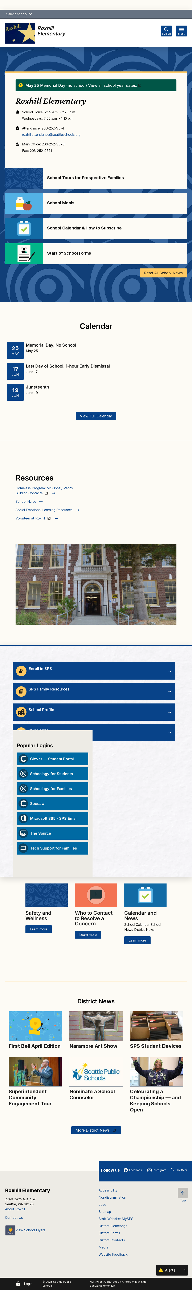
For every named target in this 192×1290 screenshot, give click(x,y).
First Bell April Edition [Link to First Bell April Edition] (34, 1046)
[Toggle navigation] (181, 31)
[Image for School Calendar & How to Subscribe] (24, 228)
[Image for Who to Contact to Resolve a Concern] (96, 895)
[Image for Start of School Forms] (24, 253)
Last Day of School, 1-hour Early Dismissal (68, 366)
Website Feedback (113, 1254)
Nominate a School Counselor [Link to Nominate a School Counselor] (92, 1094)
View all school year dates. (112, 85)
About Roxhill (15, 1209)
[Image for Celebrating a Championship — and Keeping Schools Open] (156, 1072)
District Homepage (113, 1226)
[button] (30, 14)
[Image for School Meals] (24, 203)
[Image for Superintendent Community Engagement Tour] (35, 1072)
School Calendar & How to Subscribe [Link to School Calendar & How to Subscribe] (84, 228)
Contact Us (14, 1217)
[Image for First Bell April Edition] (35, 1026)
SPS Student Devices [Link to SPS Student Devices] (156, 1046)
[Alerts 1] (172, 1270)
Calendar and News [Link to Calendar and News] (140, 915)
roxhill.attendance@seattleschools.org (51, 134)
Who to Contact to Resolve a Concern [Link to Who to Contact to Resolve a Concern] (93, 918)
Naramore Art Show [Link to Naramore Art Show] (93, 1046)
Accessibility (108, 1190)
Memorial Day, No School (51, 345)
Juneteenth (37, 387)
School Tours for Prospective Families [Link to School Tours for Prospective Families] (85, 177)
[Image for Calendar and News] (145, 895)
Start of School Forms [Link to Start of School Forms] (69, 253)
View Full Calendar (96, 416)
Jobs (102, 1204)
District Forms (109, 1233)
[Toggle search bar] (166, 31)
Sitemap (105, 1212)
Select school (19, 14)
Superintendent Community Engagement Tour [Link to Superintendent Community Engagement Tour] (30, 1097)
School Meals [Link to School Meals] (60, 202)
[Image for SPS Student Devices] (156, 1026)
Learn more (38, 929)
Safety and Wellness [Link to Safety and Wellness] (38, 915)
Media (103, 1247)
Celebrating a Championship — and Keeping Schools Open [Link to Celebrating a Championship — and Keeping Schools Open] (155, 1100)
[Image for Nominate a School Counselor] (96, 1072)
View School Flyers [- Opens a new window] (25, 1230)
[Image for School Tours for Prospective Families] (24, 178)
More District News (93, 1130)
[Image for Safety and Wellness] (46, 895)
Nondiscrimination (112, 1197)
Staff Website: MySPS (116, 1219)
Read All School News (163, 273)
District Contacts (112, 1240)
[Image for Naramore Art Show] (96, 1026)
